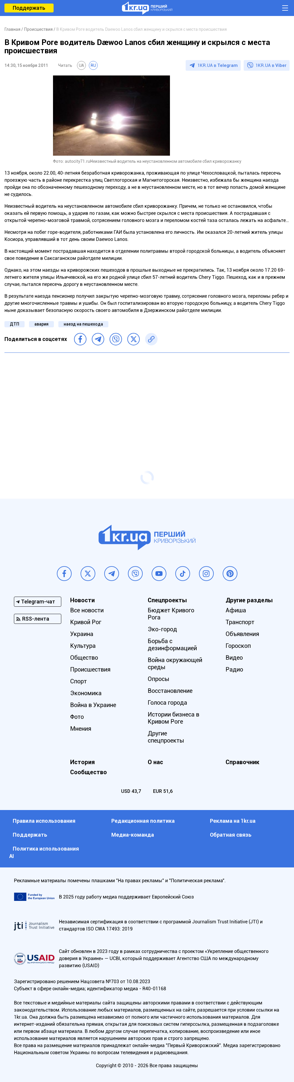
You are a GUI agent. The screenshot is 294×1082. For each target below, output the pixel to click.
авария (41, 324)
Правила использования (44, 821)
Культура (83, 645)
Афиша (236, 610)
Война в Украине (93, 705)
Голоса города (167, 702)
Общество (84, 657)
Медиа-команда (132, 835)
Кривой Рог (85, 622)
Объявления (242, 633)
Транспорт (240, 622)
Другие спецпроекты (166, 737)
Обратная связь (230, 835)
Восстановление (170, 690)
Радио (234, 669)
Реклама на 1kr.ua (233, 821)
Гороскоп (238, 645)
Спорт (78, 681)
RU (93, 65)
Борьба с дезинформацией (172, 644)
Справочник (242, 762)
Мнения (80, 728)
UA (81, 65)
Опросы (158, 678)
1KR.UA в (217, 65)
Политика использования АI (44, 852)
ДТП (14, 324)
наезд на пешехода (83, 324)
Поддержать (29, 8)
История (82, 762)
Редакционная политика (143, 821)
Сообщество (88, 772)
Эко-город (162, 629)
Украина (81, 633)
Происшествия (90, 669)
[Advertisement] (147, 400)
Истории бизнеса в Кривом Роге (173, 718)
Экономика (86, 693)
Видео (234, 657)
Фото (77, 716)
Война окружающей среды (175, 663)
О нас (155, 762)
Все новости (87, 610)
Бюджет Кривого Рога (171, 614)
